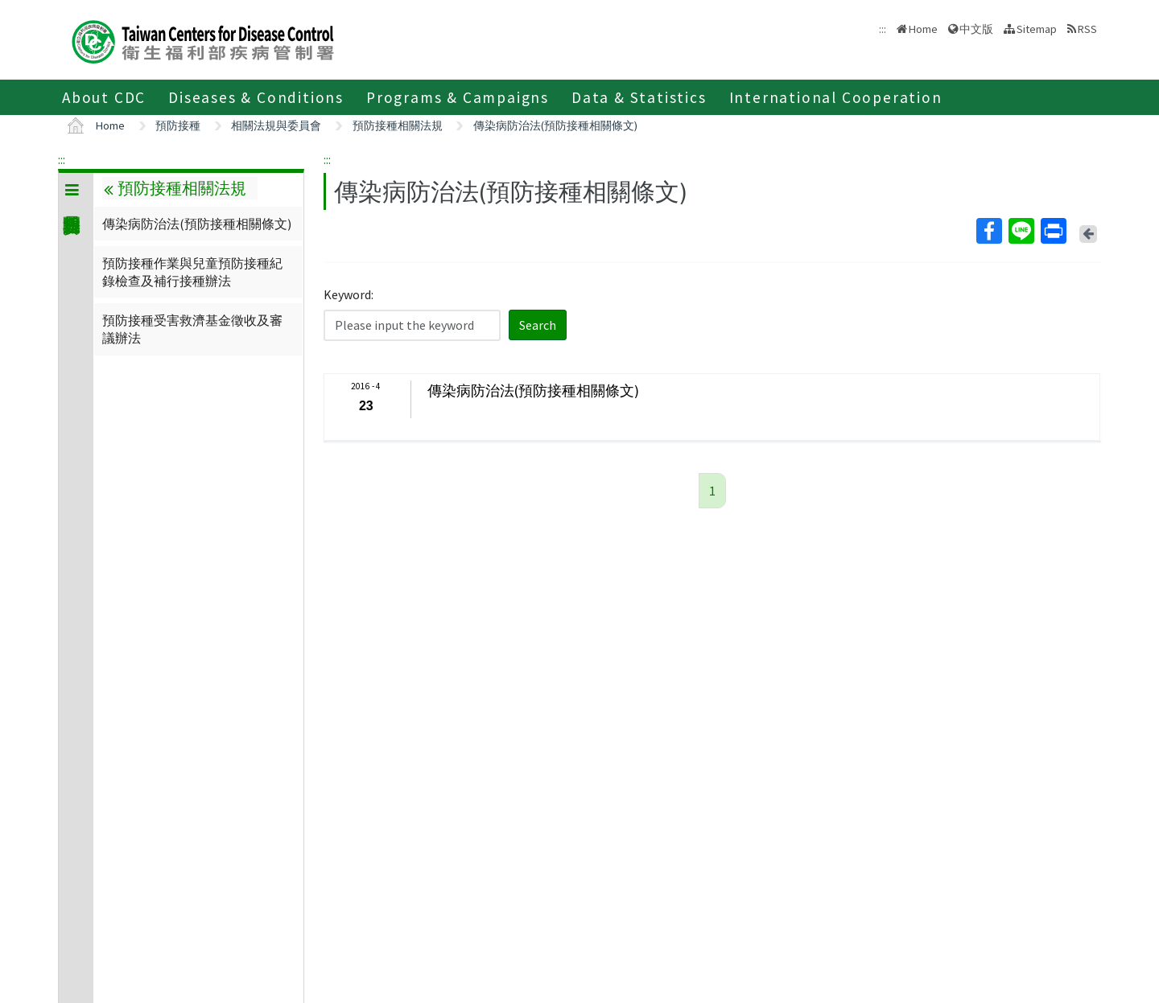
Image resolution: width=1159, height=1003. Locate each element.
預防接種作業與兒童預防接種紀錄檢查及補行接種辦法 (192, 272)
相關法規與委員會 (276, 125)
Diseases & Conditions (256, 97)
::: (61, 159)
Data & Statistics (639, 97)
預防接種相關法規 (398, 125)
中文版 (976, 29)
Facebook (988, 231)
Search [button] (537, 325)
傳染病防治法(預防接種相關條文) (555, 125)
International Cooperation (835, 97)
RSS (1087, 29)
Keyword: (348, 294)
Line (1020, 231)
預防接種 (177, 125)
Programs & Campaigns (457, 97)
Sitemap (1037, 29)
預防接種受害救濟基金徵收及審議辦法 (192, 329)
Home (923, 29)
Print (1052, 231)
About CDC (104, 97)
